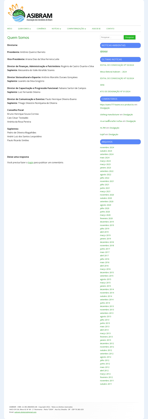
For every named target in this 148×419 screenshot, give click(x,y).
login (30, 162)
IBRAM (103, 51)
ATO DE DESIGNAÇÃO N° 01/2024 (115, 91)
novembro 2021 (107, 181)
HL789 (103, 128)
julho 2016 (104, 259)
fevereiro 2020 (106, 218)
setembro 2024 (106, 154)
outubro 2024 (106, 151)
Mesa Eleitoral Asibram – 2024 (113, 71)
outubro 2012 (106, 350)
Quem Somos (23, 29)
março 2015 (105, 282)
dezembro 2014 (107, 289)
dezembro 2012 (107, 343)
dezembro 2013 (107, 306)
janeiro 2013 (105, 340)
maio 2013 (104, 326)
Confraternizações (75, 29)
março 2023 (105, 164)
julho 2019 (104, 228)
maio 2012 (104, 367)
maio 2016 (104, 262)
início (9, 29)
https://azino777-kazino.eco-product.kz (117, 104)
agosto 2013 (105, 316)
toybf (102, 134)
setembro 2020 (106, 201)
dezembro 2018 (107, 242)
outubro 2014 (106, 296)
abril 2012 (104, 370)
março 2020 (105, 215)
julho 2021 (104, 184)
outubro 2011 (106, 384)
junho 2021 (105, 188)
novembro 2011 (107, 380)
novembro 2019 (107, 225)
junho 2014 (105, 303)
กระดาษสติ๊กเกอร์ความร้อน (111, 121)
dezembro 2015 (107, 272)
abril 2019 (104, 232)
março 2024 (105, 161)
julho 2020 (104, 208)
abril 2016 (104, 265)
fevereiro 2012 (106, 377)
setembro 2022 (106, 171)
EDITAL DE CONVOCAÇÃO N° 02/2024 (117, 78)
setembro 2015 (106, 276)
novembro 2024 (107, 147)
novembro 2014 (107, 292)
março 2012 (105, 374)
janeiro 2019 (105, 238)
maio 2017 (104, 252)
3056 (102, 85)
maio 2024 (104, 157)
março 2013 (105, 333)
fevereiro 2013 (106, 336)
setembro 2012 (106, 353)
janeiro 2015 (105, 286)
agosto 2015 (105, 279)
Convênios (41, 29)
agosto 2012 (105, 357)
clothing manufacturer (109, 114)
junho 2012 (105, 363)
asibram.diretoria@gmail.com (25, 412)
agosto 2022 (105, 174)
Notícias (55, 29)
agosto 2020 (105, 205)
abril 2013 (104, 330)
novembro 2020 (107, 194)
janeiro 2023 (105, 167)
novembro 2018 (107, 245)
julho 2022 (104, 178)
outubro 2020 (106, 198)
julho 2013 (104, 320)
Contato (110, 29)
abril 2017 (104, 255)
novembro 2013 (107, 309)
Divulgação (105, 108)
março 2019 (105, 235)
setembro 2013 (106, 313)
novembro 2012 (107, 346)
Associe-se (96, 29)
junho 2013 (105, 323)
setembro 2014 (106, 299)
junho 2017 (105, 249)
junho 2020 (105, 211)
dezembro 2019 (107, 221)
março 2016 (105, 269)
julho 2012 (104, 360)
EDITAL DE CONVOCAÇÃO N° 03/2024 (117, 65)
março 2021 (105, 191)
